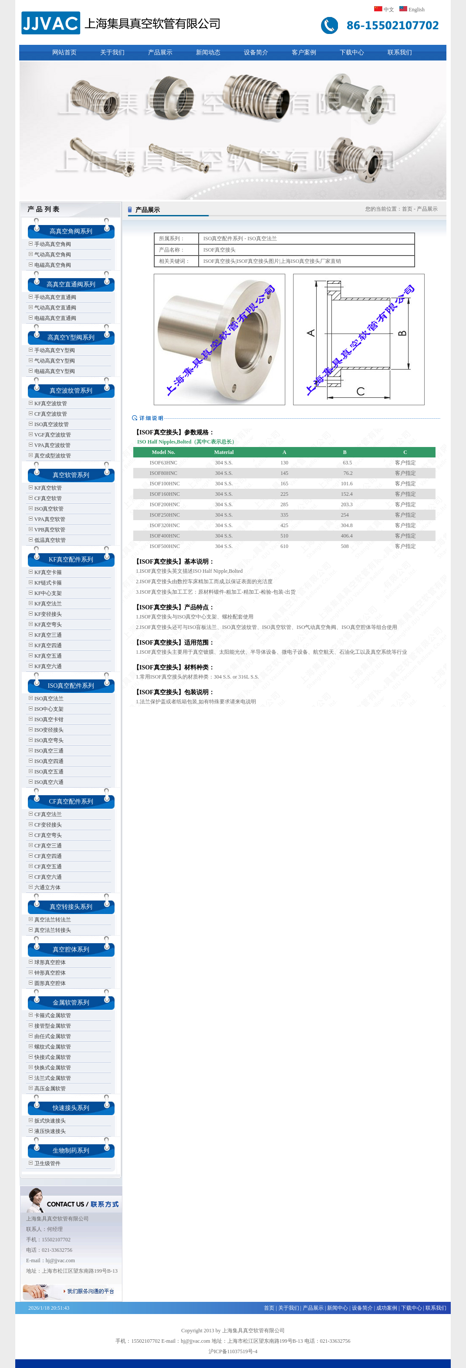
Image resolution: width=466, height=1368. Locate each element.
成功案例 (386, 1308)
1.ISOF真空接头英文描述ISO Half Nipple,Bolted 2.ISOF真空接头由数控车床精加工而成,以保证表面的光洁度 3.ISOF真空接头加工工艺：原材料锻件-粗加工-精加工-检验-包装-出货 (214, 581)
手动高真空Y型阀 (51, 350)
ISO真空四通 (46, 761)
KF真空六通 (45, 666)
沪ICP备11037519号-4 (233, 1351)
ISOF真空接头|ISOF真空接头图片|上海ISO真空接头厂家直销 (272, 261)
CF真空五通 (45, 867)
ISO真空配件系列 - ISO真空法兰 (240, 238)
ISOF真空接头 (219, 250)
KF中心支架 (45, 593)
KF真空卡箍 (45, 572)
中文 (384, 10)
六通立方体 (44, 887)
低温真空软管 (47, 540)
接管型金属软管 (49, 1026)
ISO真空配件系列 (71, 685)
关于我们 (112, 52)
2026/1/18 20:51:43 (48, 1308)
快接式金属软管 (49, 1057)
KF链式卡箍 (45, 583)
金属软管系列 (71, 1002)
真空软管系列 (71, 475)
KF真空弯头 (45, 625)
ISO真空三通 (46, 751)
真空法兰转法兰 (49, 920)
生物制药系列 (71, 1150)
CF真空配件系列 (71, 801)
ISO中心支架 (46, 709)
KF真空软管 (45, 488)
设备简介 (256, 52)
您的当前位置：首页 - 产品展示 (401, 209)
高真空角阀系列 (71, 231)
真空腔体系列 (71, 949)
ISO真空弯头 (46, 740)
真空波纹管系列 (71, 390)
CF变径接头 (45, 825)
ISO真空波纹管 (48, 424)
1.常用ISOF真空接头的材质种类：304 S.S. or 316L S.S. (196, 677)
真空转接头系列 (71, 907)
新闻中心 (337, 1308)
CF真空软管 (45, 498)
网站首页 (64, 52)
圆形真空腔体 (47, 983)
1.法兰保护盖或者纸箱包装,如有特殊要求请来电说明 (194, 702)
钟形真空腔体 (47, 973)
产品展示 (160, 52)
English (412, 10)
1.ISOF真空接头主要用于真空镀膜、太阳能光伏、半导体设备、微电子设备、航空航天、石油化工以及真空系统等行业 (270, 652)
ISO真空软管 (46, 509)
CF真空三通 (45, 846)
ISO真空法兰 (46, 699)
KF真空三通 (45, 635)
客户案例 (304, 52)
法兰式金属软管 (49, 1078)
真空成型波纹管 (49, 456)
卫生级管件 (44, 1163)
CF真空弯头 (45, 835)
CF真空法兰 (45, 814)
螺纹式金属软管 (49, 1047)
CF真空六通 (45, 877)
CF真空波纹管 (47, 414)
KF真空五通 (45, 656)
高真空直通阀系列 (71, 284)
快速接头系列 (71, 1108)
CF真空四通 (45, 856)
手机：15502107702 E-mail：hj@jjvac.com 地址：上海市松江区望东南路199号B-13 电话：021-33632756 (232, 1341)
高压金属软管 (47, 1089)
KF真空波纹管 (47, 403)
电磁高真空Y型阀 (51, 371)
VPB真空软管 (46, 530)
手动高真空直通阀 (52, 297)
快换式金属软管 (49, 1068)
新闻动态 (208, 52)
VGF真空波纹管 (49, 435)
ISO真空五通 (46, 772)
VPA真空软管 (46, 519)
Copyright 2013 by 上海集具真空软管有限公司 (233, 1331)
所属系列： (172, 238)
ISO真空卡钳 (46, 719)
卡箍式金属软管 (49, 1015)
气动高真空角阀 (49, 255)
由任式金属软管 (49, 1036)
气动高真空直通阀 (52, 308)
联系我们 (400, 52)
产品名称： (172, 250)
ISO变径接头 (46, 730)
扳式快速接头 (47, 1121)
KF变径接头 (45, 614)
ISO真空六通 (46, 782)
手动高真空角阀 (49, 244)
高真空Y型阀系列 (71, 337)
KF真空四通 (45, 645)
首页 (269, 1308)
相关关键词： (174, 261)
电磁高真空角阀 (49, 265)
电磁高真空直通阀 (52, 318)
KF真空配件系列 (71, 559)
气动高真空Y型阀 (51, 361)
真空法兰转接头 (49, 930)
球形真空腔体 (47, 962)
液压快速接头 (47, 1131)
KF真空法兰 (45, 604)
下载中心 (352, 52)
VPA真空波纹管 (49, 445)
